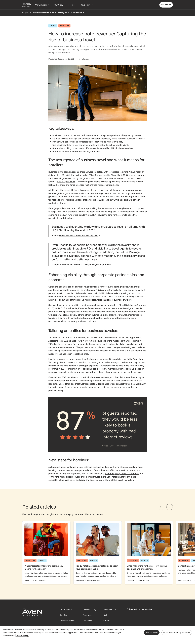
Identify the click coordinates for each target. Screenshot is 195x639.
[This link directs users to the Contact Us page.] (88, 620)
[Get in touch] (166, 5)
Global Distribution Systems (132, 305)
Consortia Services (118, 290)
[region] (97, 632)
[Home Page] (26, 4)
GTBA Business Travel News (75, 340)
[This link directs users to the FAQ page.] (105, 615)
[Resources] (71, 5)
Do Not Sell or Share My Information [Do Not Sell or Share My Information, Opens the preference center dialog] (176, 632)
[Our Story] (58, 5)
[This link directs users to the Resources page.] (88, 615)
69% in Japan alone (67, 181)
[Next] (169, 507)
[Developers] (87, 5)
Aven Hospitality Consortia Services (74, 245)
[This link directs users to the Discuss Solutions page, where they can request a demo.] (68, 620)
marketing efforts (56, 203)
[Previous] (161, 507)
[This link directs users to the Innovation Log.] (89, 609)
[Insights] (25, 13)
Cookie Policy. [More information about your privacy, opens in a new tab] (22, 635)
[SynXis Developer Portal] (64, 615)
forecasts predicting (119, 171)
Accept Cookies (152, 632)
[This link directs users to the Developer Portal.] (110, 609)
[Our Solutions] (43, 5)
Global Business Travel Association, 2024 (79, 235)
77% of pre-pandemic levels (82, 214)
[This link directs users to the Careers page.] (107, 620)
